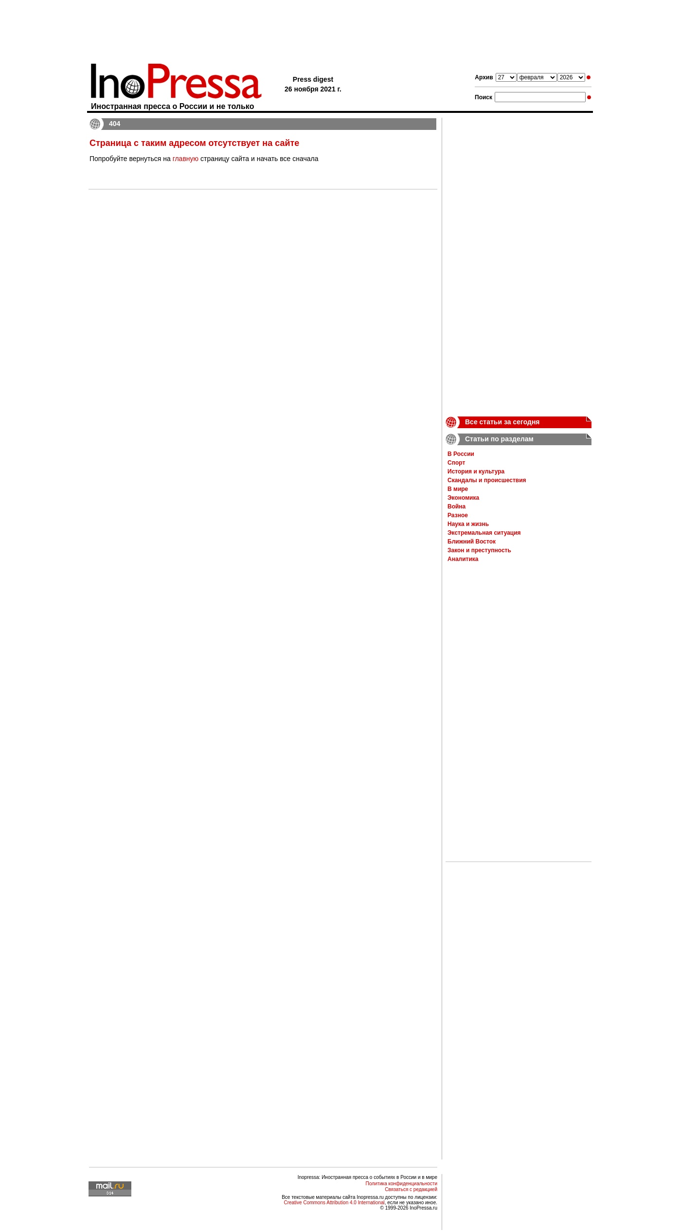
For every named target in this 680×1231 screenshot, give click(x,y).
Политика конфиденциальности (401, 1183)
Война (456, 506)
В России (460, 454)
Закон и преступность (479, 550)
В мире (457, 489)
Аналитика (463, 559)
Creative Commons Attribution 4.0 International (334, 1202)
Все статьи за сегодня (502, 422)
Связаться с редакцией (411, 1189)
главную (185, 159)
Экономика (463, 497)
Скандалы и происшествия (486, 480)
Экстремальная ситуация (484, 532)
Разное (457, 515)
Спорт (456, 462)
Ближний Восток (471, 541)
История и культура (475, 471)
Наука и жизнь (468, 524)
